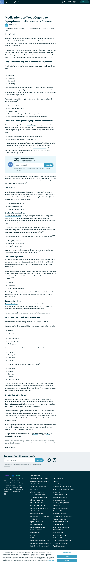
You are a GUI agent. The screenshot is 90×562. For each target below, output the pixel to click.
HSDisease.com (35, 538)
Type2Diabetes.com (59, 546)
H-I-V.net (33, 535)
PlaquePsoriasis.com (60, 513)
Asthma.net (34, 489)
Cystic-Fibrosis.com (37, 522)
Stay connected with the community (19, 456)
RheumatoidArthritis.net (61, 527)
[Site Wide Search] (16, 2)
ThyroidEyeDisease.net (60, 543)
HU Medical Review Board (19, 28)
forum (19, 436)
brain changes (31, 125)
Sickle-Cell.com (58, 530)
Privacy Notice (45, 168)
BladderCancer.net (36, 500)
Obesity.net (56, 505)
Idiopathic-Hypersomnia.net (39, 541)
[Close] (87, 556)
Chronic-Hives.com (36, 513)
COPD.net (33, 519)
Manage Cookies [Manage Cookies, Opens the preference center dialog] (67, 552)
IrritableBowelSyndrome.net (39, 546)
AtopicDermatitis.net (37, 492)
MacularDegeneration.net (61, 484)
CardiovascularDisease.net (39, 508)
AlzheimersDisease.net (38, 486)
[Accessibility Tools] (67, 2)
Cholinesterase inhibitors (13, 216)
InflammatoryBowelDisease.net (40, 543)
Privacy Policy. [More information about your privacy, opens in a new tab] (50, 560)
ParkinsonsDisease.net (60, 511)
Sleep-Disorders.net (59, 535)
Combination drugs (11, 304)
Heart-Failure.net (36, 530)
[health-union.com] (12, 475)
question (35, 434)
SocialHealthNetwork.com (61, 538)
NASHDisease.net (59, 500)
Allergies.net (34, 484)
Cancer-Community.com (38, 505)
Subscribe (84, 2)
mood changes (20, 415)
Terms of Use (17, 170)
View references (11, 447)
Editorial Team (13, 24)
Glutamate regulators (12, 259)
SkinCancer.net (58, 532)
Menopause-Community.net (62, 486)
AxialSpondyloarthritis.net (39, 497)
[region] (45, 556)
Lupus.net (56, 481)
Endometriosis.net (36, 524)
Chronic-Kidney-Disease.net (39, 516)
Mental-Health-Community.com (63, 489)
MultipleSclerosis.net (60, 495)
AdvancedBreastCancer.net (39, 478)
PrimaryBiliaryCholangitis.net (62, 516)
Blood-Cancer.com (36, 503)
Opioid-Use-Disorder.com (61, 508)
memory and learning (40, 148)
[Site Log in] (76, 2)
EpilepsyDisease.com (37, 527)
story (48, 434)
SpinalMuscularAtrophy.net (62, 541)
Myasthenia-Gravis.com (60, 497)
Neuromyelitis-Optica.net (61, 503)
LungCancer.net (58, 478)
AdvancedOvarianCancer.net (39, 481)
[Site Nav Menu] (8, 2)
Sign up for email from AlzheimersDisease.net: (24, 160)
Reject (67, 556)
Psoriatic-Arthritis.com (60, 522)
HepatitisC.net (35, 532)
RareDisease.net (58, 524)
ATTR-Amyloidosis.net (37, 495)
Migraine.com (57, 492)
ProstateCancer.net (59, 519)
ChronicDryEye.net (36, 511)
